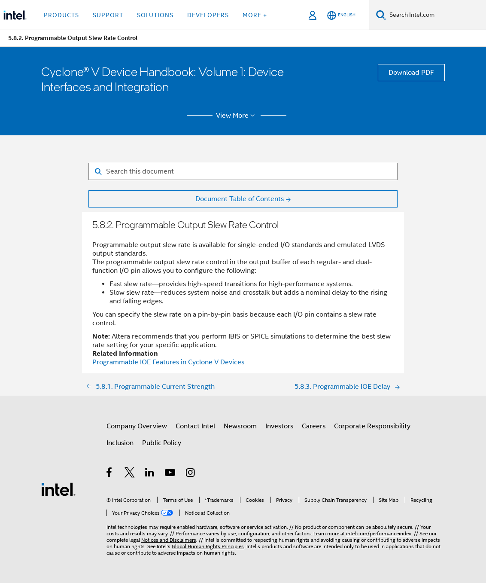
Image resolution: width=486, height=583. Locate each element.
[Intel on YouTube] (170, 474)
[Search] (381, 14)
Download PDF (411, 72)
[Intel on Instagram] (190, 474)
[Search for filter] (243, 171)
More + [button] (255, 15)
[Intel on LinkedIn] (150, 474)
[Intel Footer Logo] (58, 489)
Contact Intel (195, 426)
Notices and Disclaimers (168, 540)
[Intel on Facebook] (109, 474)
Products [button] (61, 15)
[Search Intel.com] (436, 15)
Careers (313, 426)
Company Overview (136, 426)
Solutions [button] (155, 15)
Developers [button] (208, 15)
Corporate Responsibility (372, 426)
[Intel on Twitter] (130, 474)
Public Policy (161, 443)
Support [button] (108, 15)
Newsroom (240, 426)
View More (237, 115)
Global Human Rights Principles (208, 546)
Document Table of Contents (239, 199)
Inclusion (120, 443)
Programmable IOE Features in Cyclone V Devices (168, 362)
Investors (279, 426)
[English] (341, 15)
